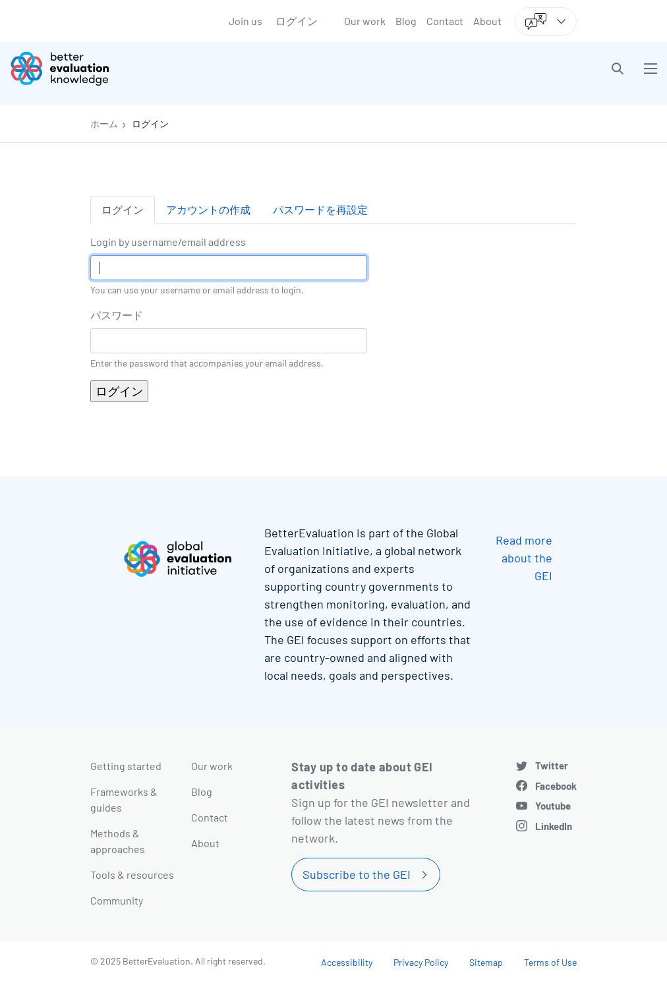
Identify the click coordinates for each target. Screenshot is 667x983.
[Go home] (176, 68)
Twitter (551, 765)
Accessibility (346, 962)
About (487, 21)
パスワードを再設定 (320, 209)
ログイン (297, 21)
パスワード (116, 315)
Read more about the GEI (524, 558)
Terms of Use (550, 962)
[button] (618, 68)
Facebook (556, 786)
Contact (444, 21)
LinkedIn (553, 826)
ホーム (104, 123)
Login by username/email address (168, 241)
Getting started (125, 766)
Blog (406, 21)
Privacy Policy (420, 962)
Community (116, 900)
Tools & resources (132, 874)
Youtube (553, 806)
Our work (365, 21)
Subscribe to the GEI (357, 874)
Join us (245, 21)
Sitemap (486, 962)
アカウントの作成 (208, 209)
